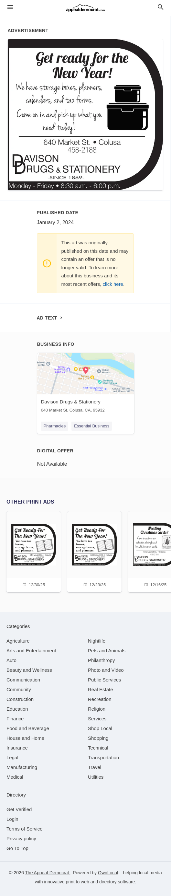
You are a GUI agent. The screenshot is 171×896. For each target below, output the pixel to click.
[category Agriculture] (18, 641)
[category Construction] (20, 699)
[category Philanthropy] (101, 660)
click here (113, 284)
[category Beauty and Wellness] (29, 670)
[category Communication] (23, 679)
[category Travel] (94, 767)
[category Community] (18, 689)
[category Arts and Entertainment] (31, 650)
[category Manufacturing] (21, 767)
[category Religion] (96, 709)
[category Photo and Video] (106, 670)
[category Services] (97, 718)
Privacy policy (21, 838)
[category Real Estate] (100, 689)
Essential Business (91, 426)
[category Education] (17, 709)
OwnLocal (108, 872)
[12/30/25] (33, 551)
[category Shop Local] (100, 728)
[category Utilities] (95, 777)
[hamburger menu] (10, 7)
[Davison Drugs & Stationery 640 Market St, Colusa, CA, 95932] (85, 384)
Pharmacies (55, 426)
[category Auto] (11, 660)
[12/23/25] (94, 551)
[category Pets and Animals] (106, 650)
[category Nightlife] (96, 641)
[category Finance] (15, 718)
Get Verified (19, 809)
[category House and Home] (25, 738)
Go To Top (17, 848)
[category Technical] (98, 748)
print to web (77, 881)
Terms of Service (24, 829)
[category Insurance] (17, 748)
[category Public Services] (104, 679)
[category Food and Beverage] (27, 728)
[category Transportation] (103, 757)
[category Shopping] (98, 738)
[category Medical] (14, 777)
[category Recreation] (100, 699)
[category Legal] (12, 757)
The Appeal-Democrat (47, 872)
